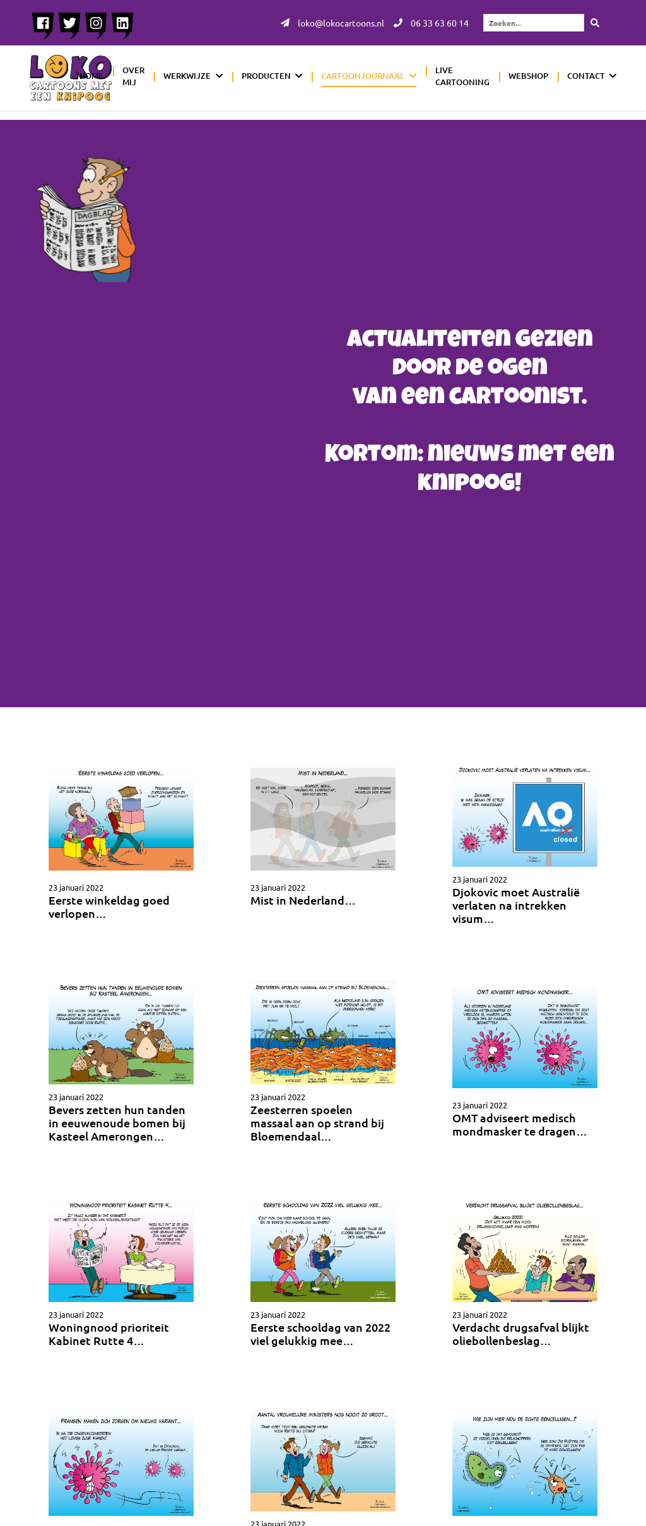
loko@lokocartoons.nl (332, 22)
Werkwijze (187, 75)
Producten (266, 75)
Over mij (133, 76)
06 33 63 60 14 (431, 22)
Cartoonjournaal (362, 75)
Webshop (528, 75)
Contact (586, 75)
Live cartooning (462, 76)
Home (91, 75)
